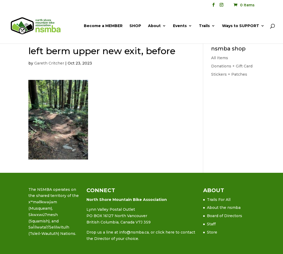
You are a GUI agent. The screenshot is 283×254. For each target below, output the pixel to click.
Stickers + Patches (229, 74)
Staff (211, 224)
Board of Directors (224, 215)
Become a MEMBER (103, 26)
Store (212, 232)
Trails (204, 26)
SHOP (135, 26)
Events (180, 26)
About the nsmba (224, 207)
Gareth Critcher (49, 63)
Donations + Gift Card (231, 66)
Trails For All (218, 199)
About (154, 26)
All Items (219, 57)
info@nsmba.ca (134, 232)
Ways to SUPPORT (240, 26)
